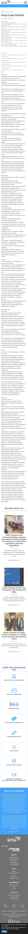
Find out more (12, 560)
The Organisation (14, 857)
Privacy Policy (5, 906)
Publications (14, 876)
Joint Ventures (14, 862)
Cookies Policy (22, 906)
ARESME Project (14, 878)
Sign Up (14, 888)
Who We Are (14, 861)
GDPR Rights (14, 906)
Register (20, 2)
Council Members (14, 864)
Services (14, 871)
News (14, 874)
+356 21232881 (14, 898)
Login (14, 886)
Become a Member (14, 859)
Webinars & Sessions (14, 873)
